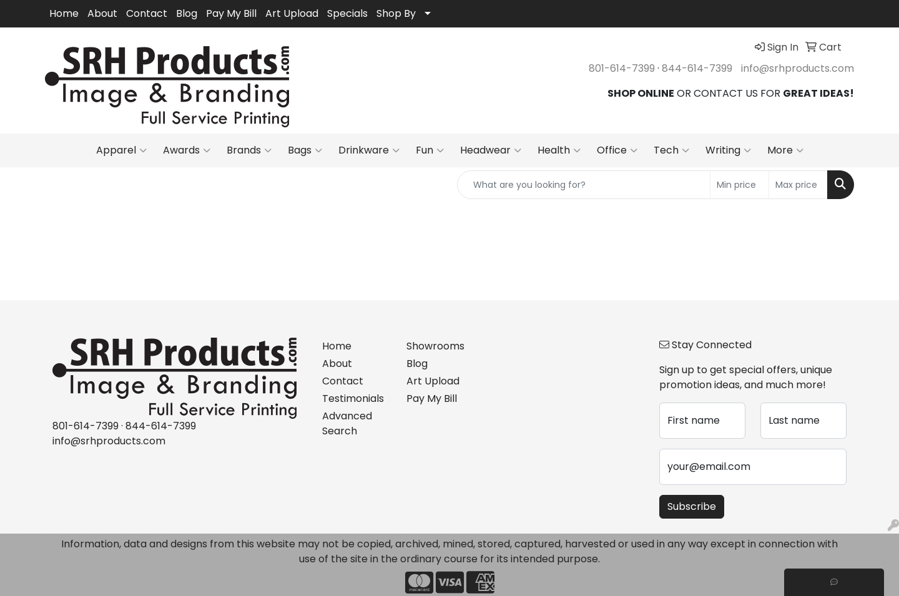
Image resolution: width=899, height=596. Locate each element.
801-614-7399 (622, 68)
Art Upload (291, 13)
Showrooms (435, 346)
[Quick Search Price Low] (739, 184)
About (102, 13)
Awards (186, 150)
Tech (671, 150)
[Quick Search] (583, 184)
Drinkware (369, 150)
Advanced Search (347, 423)
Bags (305, 150)
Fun (430, 150)
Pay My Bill (231, 13)
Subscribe (691, 506)
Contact (146, 13)
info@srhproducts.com (797, 68)
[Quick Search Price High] (798, 184)
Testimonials (353, 398)
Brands (249, 150)
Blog (186, 13)
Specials (347, 13)
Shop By (396, 13)
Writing (728, 150)
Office (617, 150)
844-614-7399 (697, 68)
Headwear (490, 150)
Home (64, 13)
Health (559, 150)
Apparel (121, 150)
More (785, 150)
